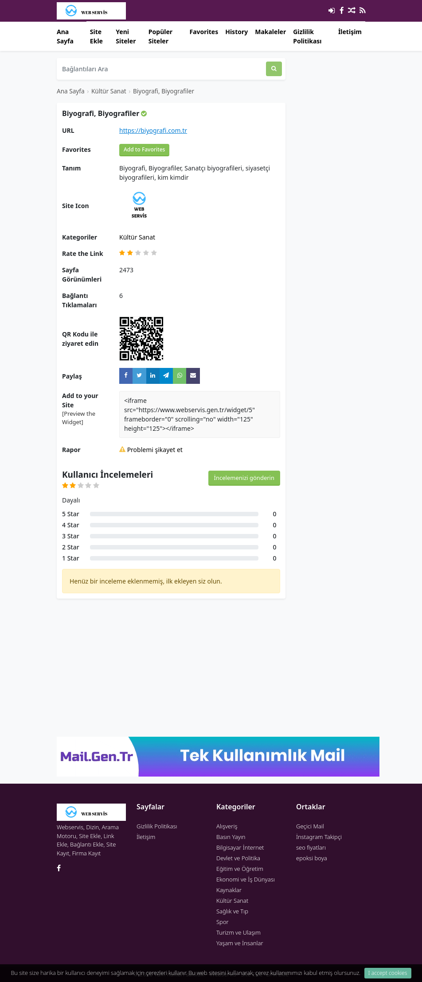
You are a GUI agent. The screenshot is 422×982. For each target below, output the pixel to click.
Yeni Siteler (126, 36)
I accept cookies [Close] (387, 973)
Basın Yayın (231, 837)
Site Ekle (96, 36)
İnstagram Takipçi (319, 837)
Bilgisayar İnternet (240, 847)
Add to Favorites (144, 149)
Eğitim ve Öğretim (239, 869)
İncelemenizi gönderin (244, 478)
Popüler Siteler (160, 36)
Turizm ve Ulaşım (238, 932)
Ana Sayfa (65, 36)
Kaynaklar (229, 890)
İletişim (350, 31)
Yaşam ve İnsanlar (239, 943)
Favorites (203, 31)
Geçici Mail (310, 826)
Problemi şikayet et (151, 449)
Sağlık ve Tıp (232, 911)
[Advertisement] (171, 668)
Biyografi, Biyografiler (163, 91)
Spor (222, 922)
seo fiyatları (311, 847)
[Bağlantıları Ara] (161, 69)
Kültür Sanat (108, 91)
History (236, 31)
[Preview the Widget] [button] (78, 418)
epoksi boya (311, 858)
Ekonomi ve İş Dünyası (245, 879)
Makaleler (270, 31)
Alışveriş (227, 826)
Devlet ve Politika (238, 858)
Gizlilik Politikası (307, 36)
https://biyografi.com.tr (153, 130)
